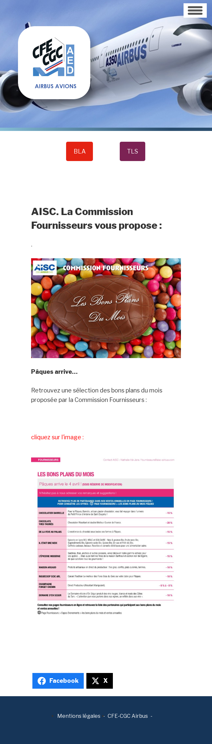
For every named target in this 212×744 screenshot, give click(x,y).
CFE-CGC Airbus (128, 716)
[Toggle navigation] (195, 10)
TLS (132, 151)
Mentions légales (78, 716)
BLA (80, 151)
